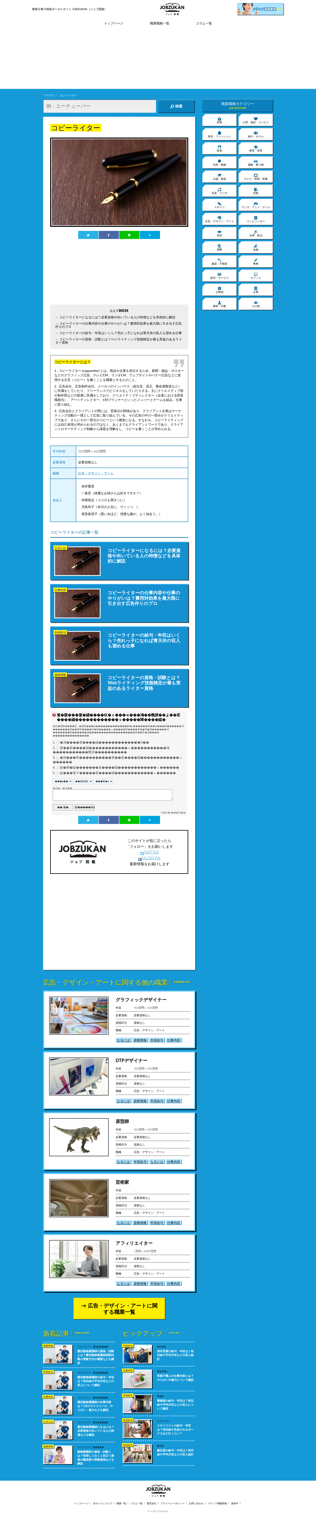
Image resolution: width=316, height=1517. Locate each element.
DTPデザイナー (131, 1060)
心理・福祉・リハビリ (256, 120)
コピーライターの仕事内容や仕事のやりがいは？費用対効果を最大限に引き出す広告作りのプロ (118, 324)
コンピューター (256, 219)
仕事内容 (173, 1040)
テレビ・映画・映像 (256, 176)
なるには (123, 1040)
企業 (255, 290)
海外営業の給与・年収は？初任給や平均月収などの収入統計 (175, 1355)
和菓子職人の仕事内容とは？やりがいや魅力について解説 (175, 1377)
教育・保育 (255, 148)
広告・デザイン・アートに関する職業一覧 (122, 1308)
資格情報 (140, 1040)
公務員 (219, 290)
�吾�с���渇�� (174, 812)
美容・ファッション (219, 134)
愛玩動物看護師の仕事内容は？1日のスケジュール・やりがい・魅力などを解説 (95, 1406)
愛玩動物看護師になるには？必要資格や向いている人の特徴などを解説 (95, 1430)
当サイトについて (102, 1503)
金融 (255, 247)
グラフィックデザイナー (141, 999)
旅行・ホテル (256, 134)
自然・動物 (219, 162)
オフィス (256, 275)
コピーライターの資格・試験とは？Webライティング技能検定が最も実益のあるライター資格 (118, 340)
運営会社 (151, 1503)
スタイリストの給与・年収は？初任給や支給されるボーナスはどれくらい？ (175, 1429)
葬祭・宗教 (219, 304)
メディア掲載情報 (217, 1503)
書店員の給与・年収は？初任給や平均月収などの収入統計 (175, 1452)
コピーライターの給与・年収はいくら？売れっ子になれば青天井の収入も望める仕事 (120, 333)
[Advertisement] (158, 60)
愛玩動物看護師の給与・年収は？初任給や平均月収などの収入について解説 (95, 1381)
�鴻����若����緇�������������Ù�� (104, 742)
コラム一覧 (204, 23)
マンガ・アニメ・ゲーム (255, 205)
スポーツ (219, 205)
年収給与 (156, 1040)
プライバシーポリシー (172, 1503)
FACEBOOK (149, 858)
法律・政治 (255, 233)
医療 (219, 120)
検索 (176, 106)
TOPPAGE (49, 95)
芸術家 (122, 1182)
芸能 (255, 191)
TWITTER (149, 852)
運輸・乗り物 (256, 162)
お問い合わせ (196, 1503)
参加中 (234, 1503)
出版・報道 (219, 176)
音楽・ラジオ (219, 191)
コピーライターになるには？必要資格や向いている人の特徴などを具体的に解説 (117, 317)
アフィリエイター (134, 1243)
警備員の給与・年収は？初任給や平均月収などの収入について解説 (175, 1404)
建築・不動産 (219, 261)
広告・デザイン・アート (96, 473)
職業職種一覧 (159, 23)
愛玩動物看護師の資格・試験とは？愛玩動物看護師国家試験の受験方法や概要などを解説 (95, 1357)
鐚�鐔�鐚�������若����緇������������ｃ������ (119, 767)
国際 (219, 247)
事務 (255, 261)
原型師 (122, 1121)
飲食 (219, 148)
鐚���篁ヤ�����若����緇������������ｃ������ (118, 773)
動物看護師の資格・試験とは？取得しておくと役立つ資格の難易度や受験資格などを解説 (95, 1457)
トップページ (113, 23)
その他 (256, 304)
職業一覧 (121, 1503)
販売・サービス (219, 275)
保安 (219, 233)
